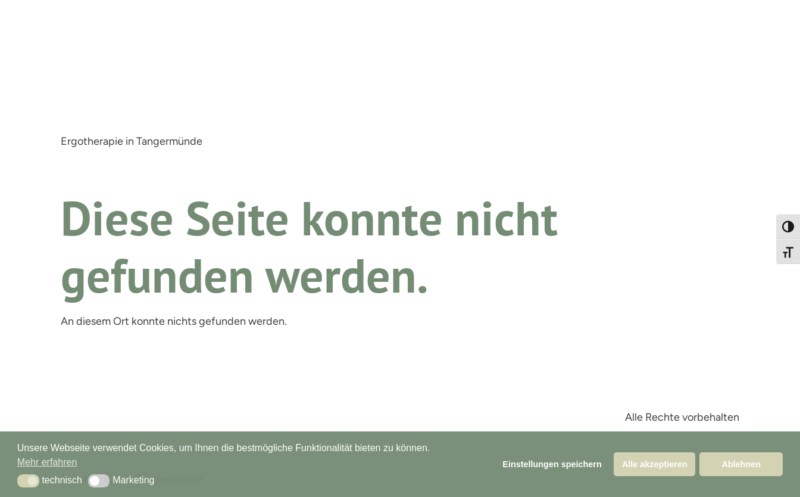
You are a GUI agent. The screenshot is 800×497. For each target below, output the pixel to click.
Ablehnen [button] (741, 464)
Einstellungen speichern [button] (551, 464)
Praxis (196, 162)
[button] (28, 480)
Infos (239, 162)
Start (81, 162)
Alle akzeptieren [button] (655, 464)
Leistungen (137, 162)
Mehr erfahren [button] (47, 462)
